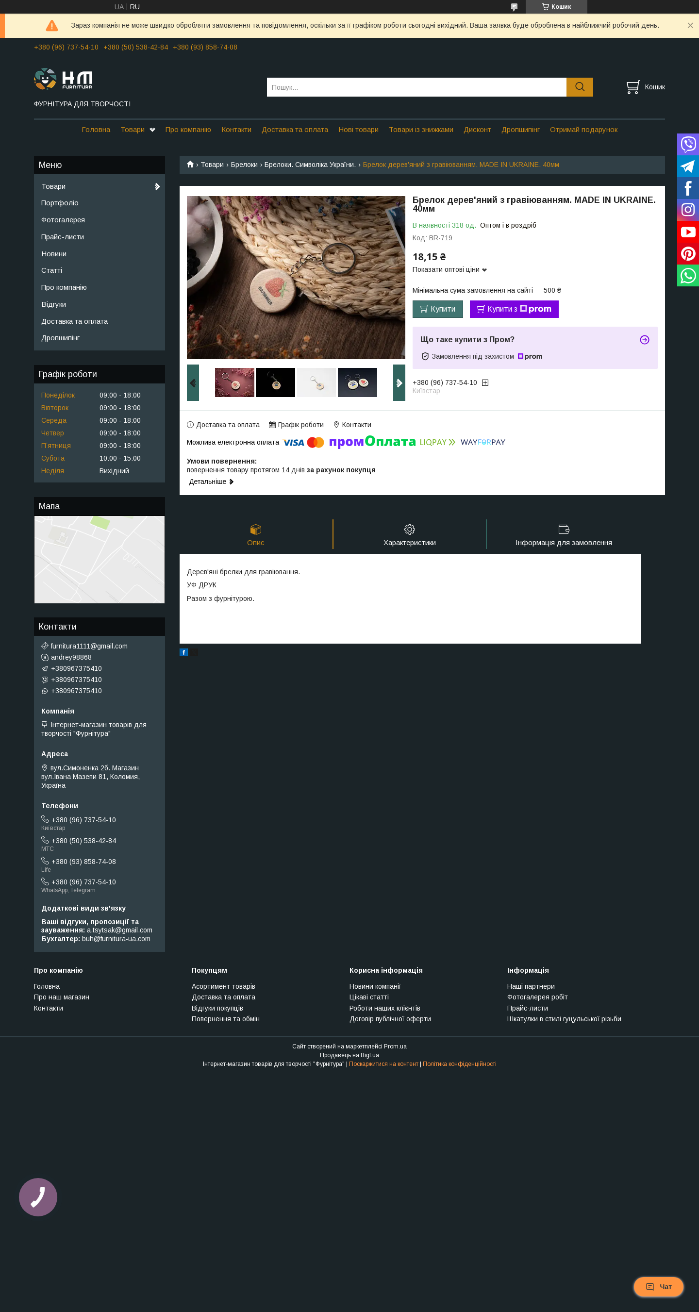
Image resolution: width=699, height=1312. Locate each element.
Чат (659, 1286)
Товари (132, 129)
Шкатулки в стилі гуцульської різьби (564, 1019)
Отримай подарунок (583, 129)
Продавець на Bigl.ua (349, 1055)
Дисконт (477, 129)
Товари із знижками (421, 129)
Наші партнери (531, 986)
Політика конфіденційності (460, 1064)
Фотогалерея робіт (537, 997)
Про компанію (188, 129)
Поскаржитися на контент (383, 1064)
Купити (443, 309)
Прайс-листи (62, 237)
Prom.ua (395, 1046)
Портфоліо (60, 203)
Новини (54, 253)
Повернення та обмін (226, 1019)
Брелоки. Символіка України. (310, 164)
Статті (51, 270)
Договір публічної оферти (390, 1019)
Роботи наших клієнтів (385, 1008)
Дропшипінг (520, 129)
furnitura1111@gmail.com (89, 646)
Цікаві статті (369, 997)
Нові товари (358, 129)
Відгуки (53, 304)
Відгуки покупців (217, 1008)
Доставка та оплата (295, 129)
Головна (96, 129)
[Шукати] (579, 87)
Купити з (519, 309)
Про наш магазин (61, 997)
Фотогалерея (63, 220)
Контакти (236, 129)
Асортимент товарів (223, 986)
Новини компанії (375, 986)
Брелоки (244, 164)
